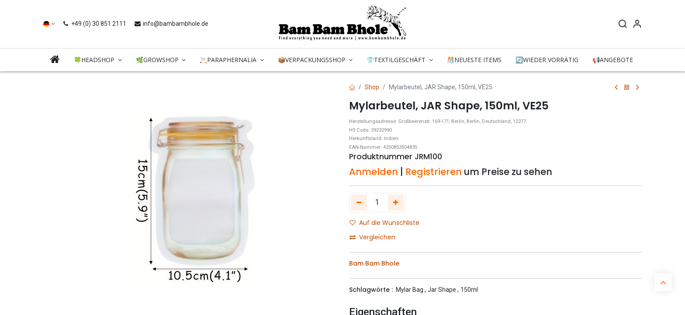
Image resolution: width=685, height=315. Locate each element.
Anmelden (373, 171)
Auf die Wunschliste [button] (384, 222)
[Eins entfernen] (359, 202)
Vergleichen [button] (372, 237)
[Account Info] (637, 24)
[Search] (622, 24)
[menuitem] (55, 60)
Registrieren (433, 171)
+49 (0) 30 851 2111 (95, 23)
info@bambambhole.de (171, 23)
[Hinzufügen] (396, 202)
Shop (372, 87)
